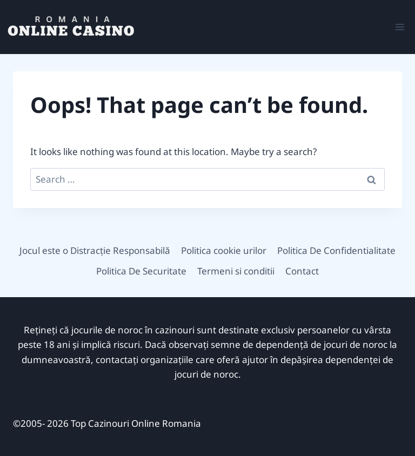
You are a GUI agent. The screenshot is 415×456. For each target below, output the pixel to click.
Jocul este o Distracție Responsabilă (94, 250)
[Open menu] (400, 26)
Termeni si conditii (236, 271)
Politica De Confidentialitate (336, 250)
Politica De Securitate (141, 271)
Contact (302, 271)
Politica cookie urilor (223, 250)
